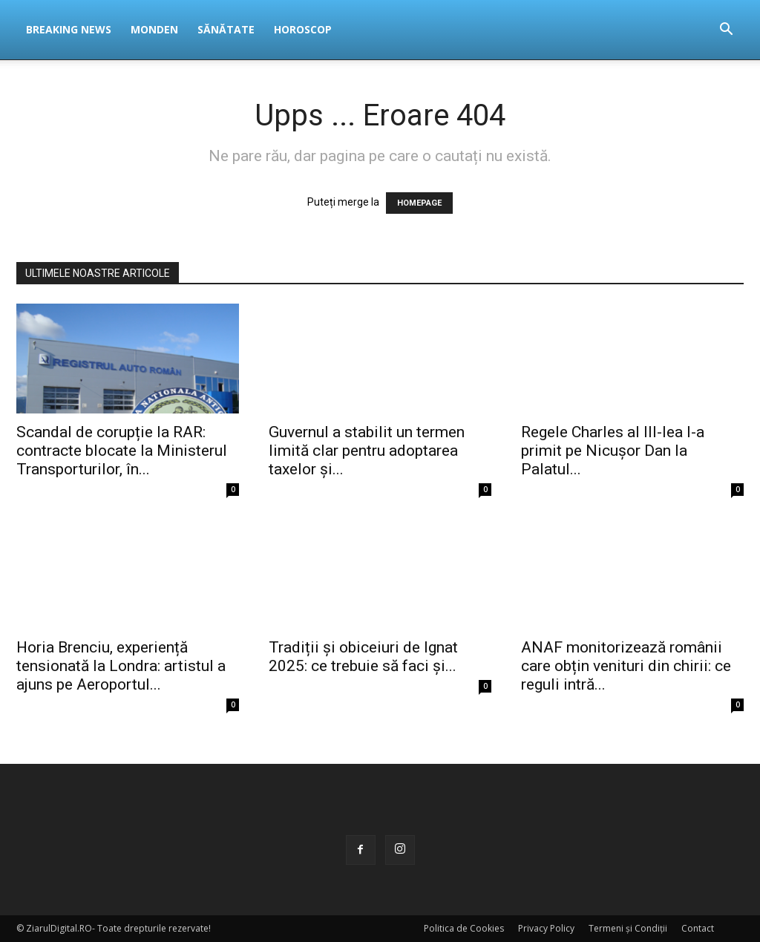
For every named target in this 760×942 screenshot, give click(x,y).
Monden (154, 29)
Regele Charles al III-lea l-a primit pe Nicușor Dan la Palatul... (612, 450)
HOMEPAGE (419, 203)
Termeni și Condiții (628, 928)
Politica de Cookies (464, 928)
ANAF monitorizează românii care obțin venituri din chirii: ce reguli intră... (626, 665)
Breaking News (68, 29)
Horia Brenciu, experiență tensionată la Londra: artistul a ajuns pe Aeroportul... (121, 665)
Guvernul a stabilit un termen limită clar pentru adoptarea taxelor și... (367, 450)
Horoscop (303, 29)
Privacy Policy (546, 928)
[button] (726, 31)
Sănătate (226, 29)
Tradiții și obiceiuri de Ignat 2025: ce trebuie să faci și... (363, 656)
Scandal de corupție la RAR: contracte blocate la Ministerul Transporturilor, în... (121, 450)
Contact (697, 928)
